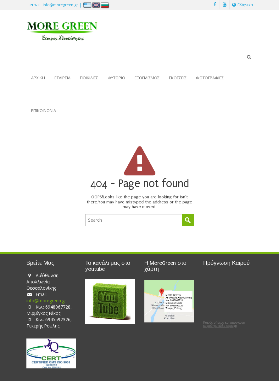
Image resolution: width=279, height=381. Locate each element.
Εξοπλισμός (147, 78)
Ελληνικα (242, 5)
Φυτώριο (116, 78)
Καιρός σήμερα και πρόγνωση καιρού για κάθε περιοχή (224, 324)
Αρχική (38, 78)
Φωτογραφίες (210, 78)
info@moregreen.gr (60, 5)
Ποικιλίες (89, 78)
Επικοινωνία (43, 110)
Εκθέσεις (178, 78)
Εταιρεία (62, 78)
